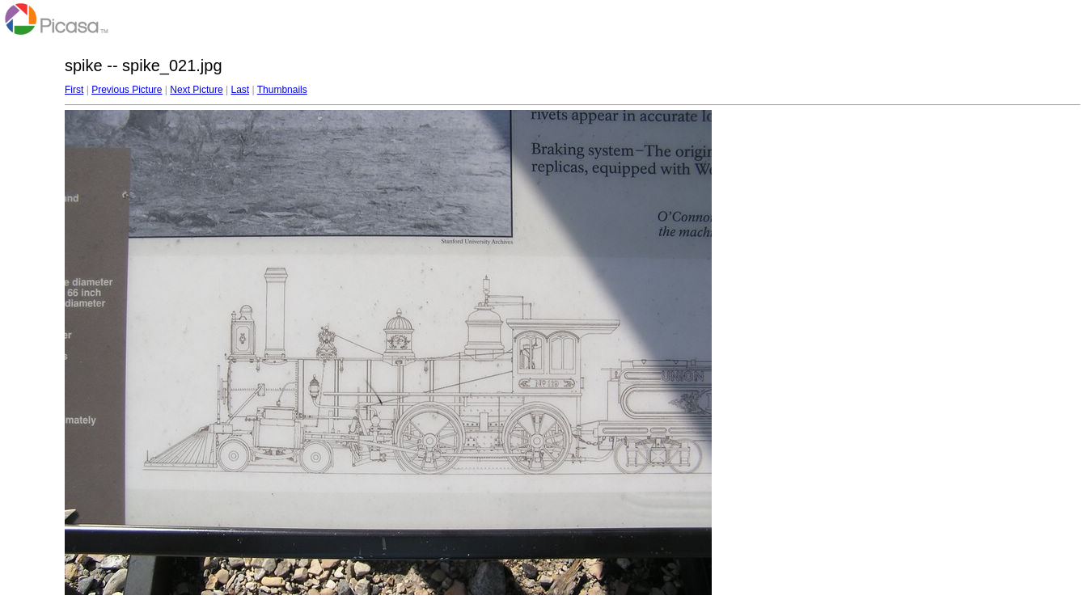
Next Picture (196, 89)
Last (240, 89)
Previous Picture (126, 89)
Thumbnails (282, 89)
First (74, 89)
